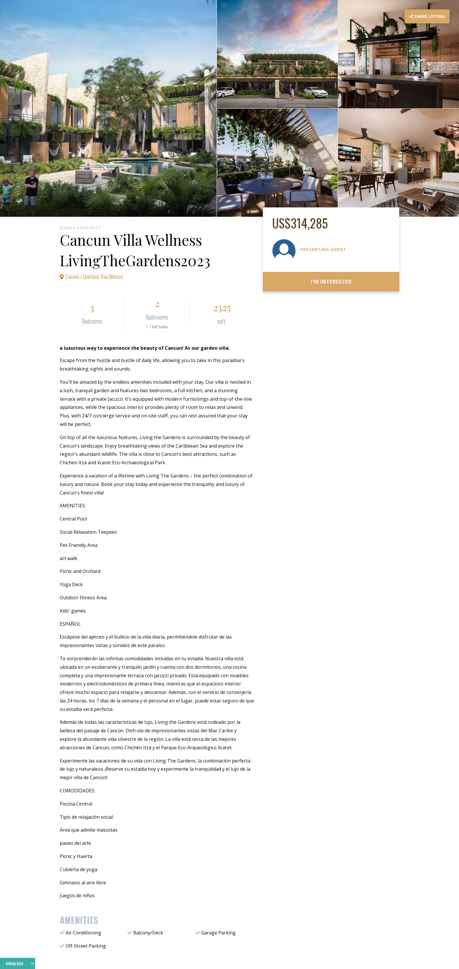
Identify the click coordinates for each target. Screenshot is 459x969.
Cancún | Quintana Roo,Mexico (91, 276)
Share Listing (427, 16)
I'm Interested (331, 281)
